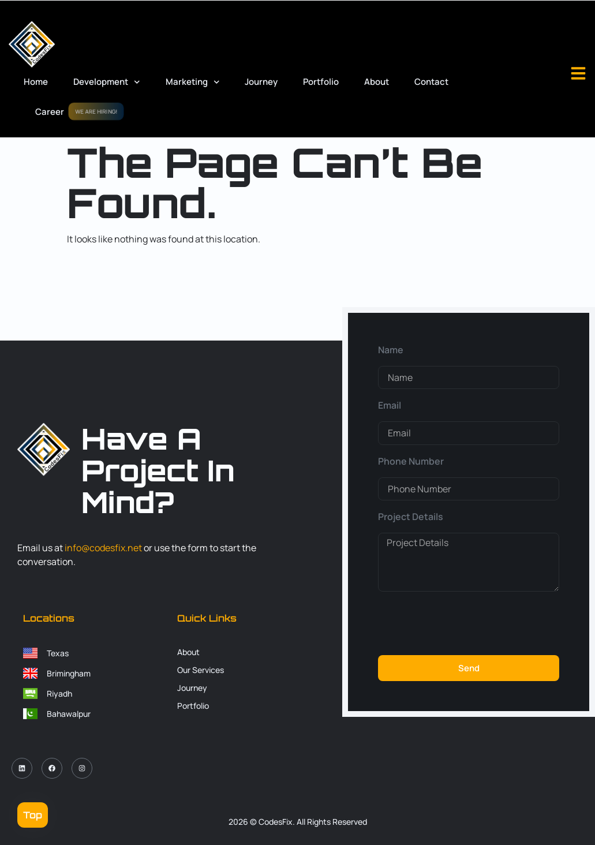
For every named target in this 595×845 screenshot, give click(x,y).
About (376, 82)
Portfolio (321, 82)
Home (36, 82)
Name (390, 349)
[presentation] (465, 623)
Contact (431, 82)
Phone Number (411, 461)
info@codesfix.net (103, 547)
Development (106, 82)
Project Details (410, 516)
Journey (261, 82)
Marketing (193, 82)
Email (389, 405)
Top (32, 815)
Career (49, 112)
